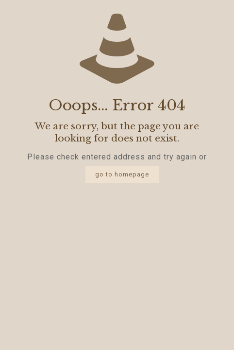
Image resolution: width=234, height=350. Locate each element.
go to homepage (122, 174)
